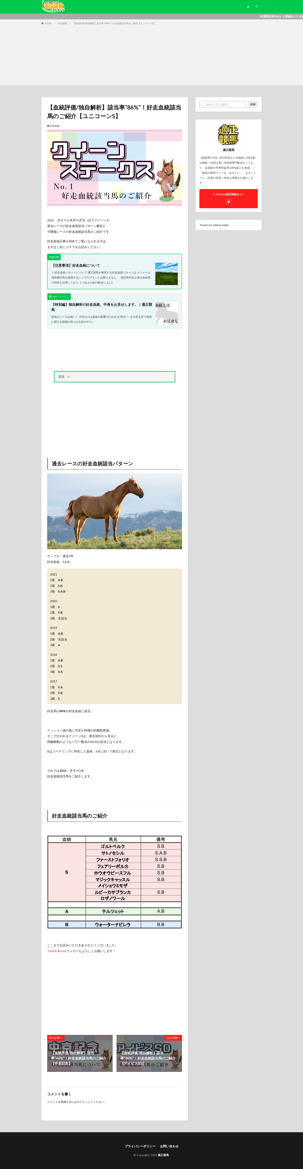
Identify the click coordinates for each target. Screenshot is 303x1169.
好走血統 (62, 23)
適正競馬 (163, 1155)
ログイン (82, 1101)
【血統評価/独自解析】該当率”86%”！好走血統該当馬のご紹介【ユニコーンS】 (114, 23)
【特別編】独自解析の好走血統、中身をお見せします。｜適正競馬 (101, 307)
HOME (48, 23)
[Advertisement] (151, 54)
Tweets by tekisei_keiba (214, 225)
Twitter (52, 951)
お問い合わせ (169, 1146)
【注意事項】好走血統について (75, 265)
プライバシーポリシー (140, 1146)
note (63, 951)
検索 (253, 104)
